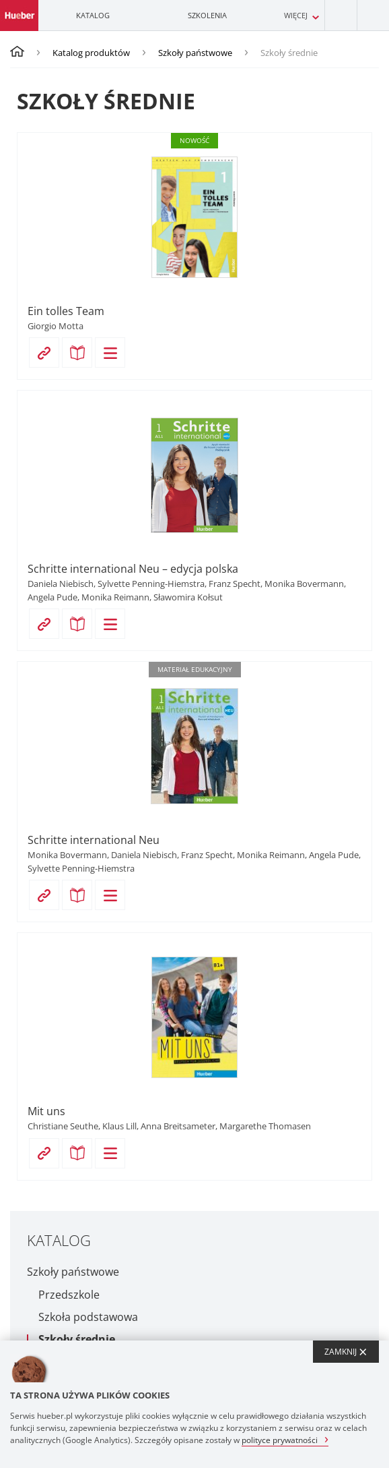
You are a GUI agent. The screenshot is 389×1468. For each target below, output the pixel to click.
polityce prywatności (280, 1439)
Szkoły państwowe (195, 53)
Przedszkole (69, 1295)
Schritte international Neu (94, 839)
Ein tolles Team (66, 311)
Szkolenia (207, 15)
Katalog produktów (91, 53)
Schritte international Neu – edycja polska (133, 568)
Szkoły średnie (76, 1339)
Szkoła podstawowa (88, 1317)
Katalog (93, 15)
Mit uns (46, 1111)
